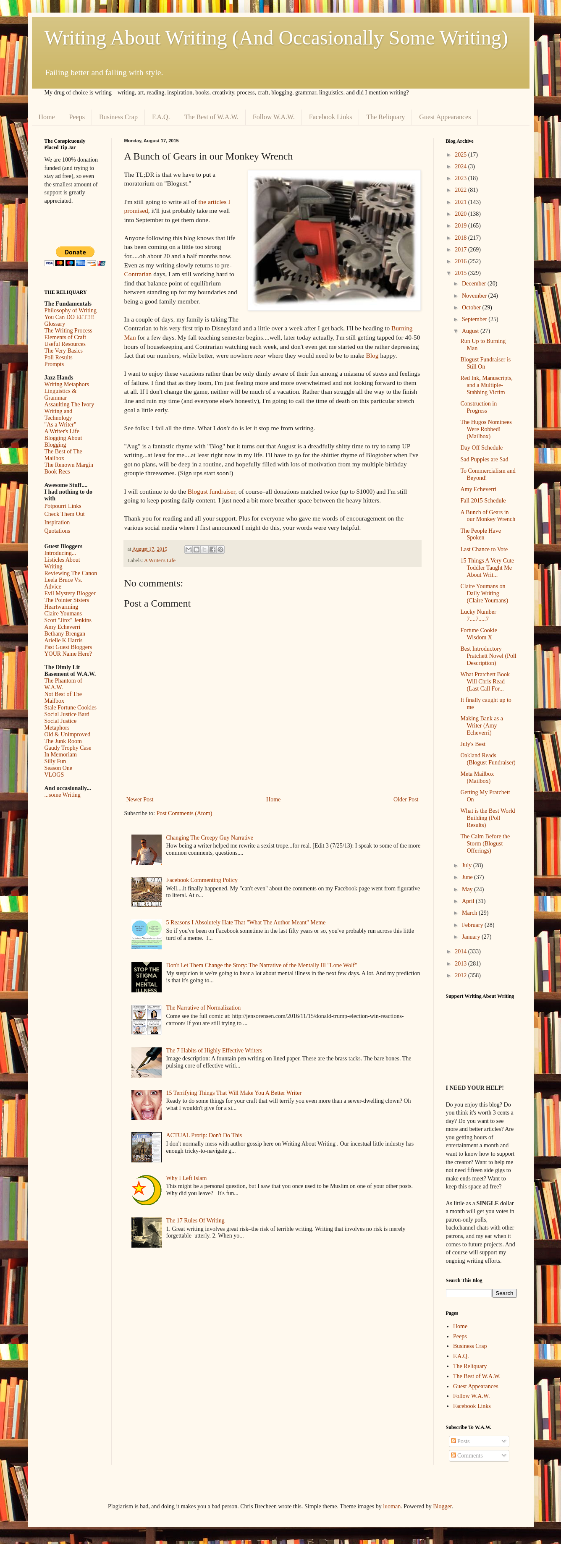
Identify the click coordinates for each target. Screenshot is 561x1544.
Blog (372, 355)
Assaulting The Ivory (69, 404)
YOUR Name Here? (68, 654)
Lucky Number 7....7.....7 (478, 615)
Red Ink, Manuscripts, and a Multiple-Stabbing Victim (486, 385)
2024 (461, 166)
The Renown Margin (69, 465)
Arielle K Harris (64, 640)
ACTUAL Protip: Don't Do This (204, 1135)
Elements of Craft (66, 337)
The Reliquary (385, 116)
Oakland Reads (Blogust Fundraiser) (487, 759)
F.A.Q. (161, 116)
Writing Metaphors (67, 384)
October (472, 307)
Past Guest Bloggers (68, 647)
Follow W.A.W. (274, 116)
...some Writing (63, 795)
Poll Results (59, 357)
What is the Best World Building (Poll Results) (487, 818)
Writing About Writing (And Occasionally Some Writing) (276, 37)
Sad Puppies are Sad (484, 459)
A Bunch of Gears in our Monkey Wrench (487, 516)
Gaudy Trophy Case (68, 748)
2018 (461, 238)
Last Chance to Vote (484, 549)
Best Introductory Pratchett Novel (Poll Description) (488, 656)
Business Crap (118, 116)
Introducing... (60, 553)
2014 (461, 951)
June (468, 877)
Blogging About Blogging (63, 441)
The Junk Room (63, 741)
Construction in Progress (478, 407)
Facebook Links (330, 116)
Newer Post (140, 799)
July (467, 865)
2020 (461, 214)
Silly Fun (55, 761)
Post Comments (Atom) (184, 813)
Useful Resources (65, 344)
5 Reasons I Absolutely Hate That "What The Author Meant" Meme (246, 922)
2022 (461, 190)
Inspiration (57, 522)
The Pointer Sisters (67, 600)
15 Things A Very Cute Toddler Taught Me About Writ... (487, 567)
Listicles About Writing (62, 563)
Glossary (55, 324)
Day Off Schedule (481, 448)
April (469, 901)
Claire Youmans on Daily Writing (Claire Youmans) (484, 593)
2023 (461, 178)
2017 (461, 249)
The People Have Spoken (480, 534)
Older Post (406, 799)
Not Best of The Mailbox (63, 697)
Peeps (77, 116)
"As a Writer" (60, 424)
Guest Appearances (445, 116)
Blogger (442, 1506)
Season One (59, 768)
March (470, 913)
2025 (461, 155)
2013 (461, 963)
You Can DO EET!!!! (70, 317)
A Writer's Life (160, 560)
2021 (461, 202)
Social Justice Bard (67, 714)
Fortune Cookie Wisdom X (478, 634)
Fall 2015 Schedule (483, 500)
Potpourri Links (63, 506)
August (471, 331)
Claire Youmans (63, 613)
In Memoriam (61, 754)
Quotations (57, 531)
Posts (460, 1441)
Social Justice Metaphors (61, 724)
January (472, 937)
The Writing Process (68, 330)
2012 (461, 975)
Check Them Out (65, 514)
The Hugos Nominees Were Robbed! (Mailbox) (485, 429)
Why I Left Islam (186, 1178)
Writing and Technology (59, 414)
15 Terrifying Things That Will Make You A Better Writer (233, 1093)
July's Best (472, 744)
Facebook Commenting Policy (202, 880)
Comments (467, 1455)
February (473, 925)
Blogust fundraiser (212, 491)
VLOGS (54, 775)
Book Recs (57, 471)
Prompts (54, 364)
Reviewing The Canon (71, 573)
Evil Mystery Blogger (70, 593)
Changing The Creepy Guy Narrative (209, 838)
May (468, 889)
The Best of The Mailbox (63, 454)
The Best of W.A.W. (211, 116)
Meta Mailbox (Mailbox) (477, 777)
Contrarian (138, 273)
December (475, 283)
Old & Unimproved (68, 734)
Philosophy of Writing (71, 310)
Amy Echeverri (63, 627)
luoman (392, 1506)
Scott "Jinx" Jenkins (68, 620)
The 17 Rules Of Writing (195, 1220)
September (475, 319)
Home (47, 116)
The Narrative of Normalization (203, 1008)
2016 (461, 261)
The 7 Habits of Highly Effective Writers (214, 1050)
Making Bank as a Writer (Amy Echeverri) (481, 725)
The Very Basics (64, 351)
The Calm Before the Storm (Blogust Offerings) (485, 843)
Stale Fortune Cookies (71, 707)
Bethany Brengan (65, 634)
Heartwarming (62, 607)
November (475, 296)
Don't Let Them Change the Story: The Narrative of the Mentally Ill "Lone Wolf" (261, 965)
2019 (461, 225)
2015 (461, 273)
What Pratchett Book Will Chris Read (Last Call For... (484, 681)
